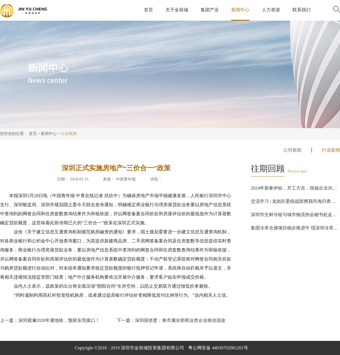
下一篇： (171, 320)
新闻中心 (49, 134)
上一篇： (50, 320)
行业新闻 (69, 134)
